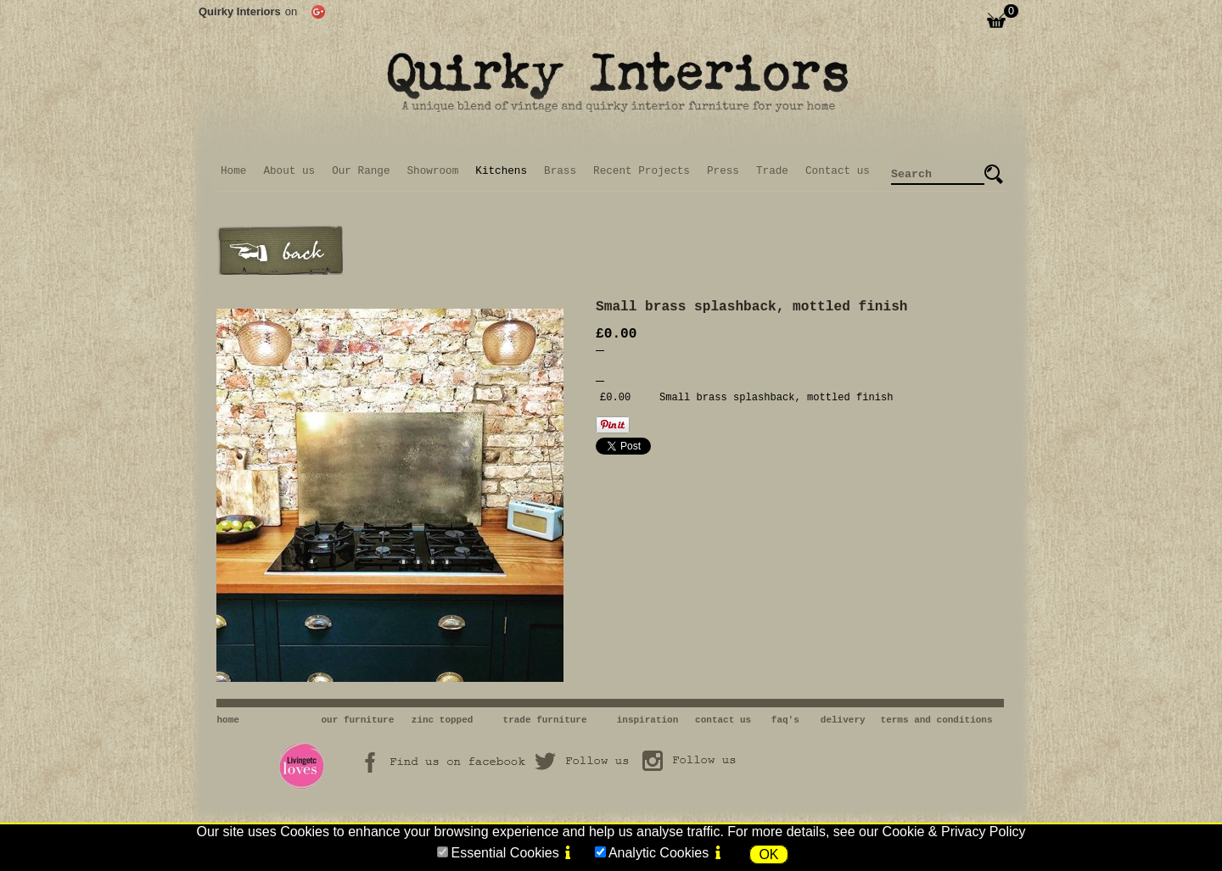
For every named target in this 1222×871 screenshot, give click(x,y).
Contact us (837, 171)
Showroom (433, 171)
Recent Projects (641, 171)
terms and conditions (937, 720)
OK (768, 854)
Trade (772, 171)
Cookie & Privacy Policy (954, 831)
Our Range (361, 171)
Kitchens (501, 171)
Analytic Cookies (658, 853)
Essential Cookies (504, 853)
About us (289, 171)
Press (723, 171)
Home (233, 171)
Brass (560, 171)
